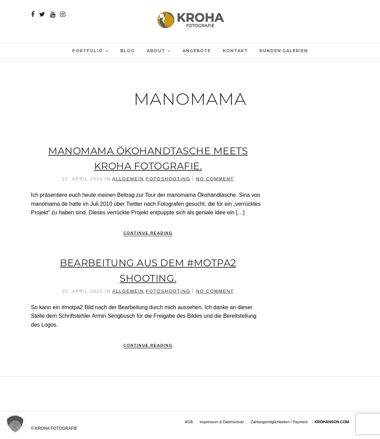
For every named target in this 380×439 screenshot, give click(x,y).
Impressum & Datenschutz (222, 422)
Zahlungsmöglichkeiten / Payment (279, 422)
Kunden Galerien (283, 50)
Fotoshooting (168, 178)
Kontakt (235, 50)
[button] (15, 424)
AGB (189, 422)
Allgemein (128, 178)
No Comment (215, 178)
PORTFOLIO (87, 50)
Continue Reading (147, 233)
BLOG (127, 50)
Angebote (196, 50)
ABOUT (156, 50)
